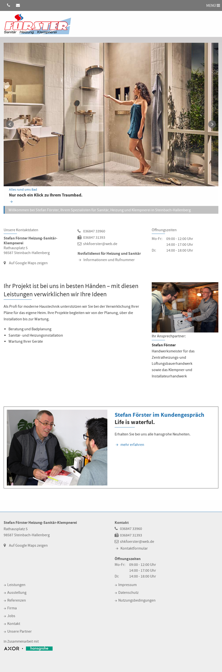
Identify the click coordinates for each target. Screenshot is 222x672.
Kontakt (13, 623)
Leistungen (16, 584)
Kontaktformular (134, 548)
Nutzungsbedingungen (137, 600)
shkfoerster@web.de (100, 243)
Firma (12, 608)
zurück (10, 124)
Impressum (127, 584)
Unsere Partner (19, 631)
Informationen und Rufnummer (109, 259)
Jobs (11, 615)
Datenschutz (128, 592)
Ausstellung (16, 592)
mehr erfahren (132, 444)
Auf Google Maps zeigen (28, 263)
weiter (212, 124)
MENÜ (213, 5)
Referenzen (16, 600)
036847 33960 (94, 231)
